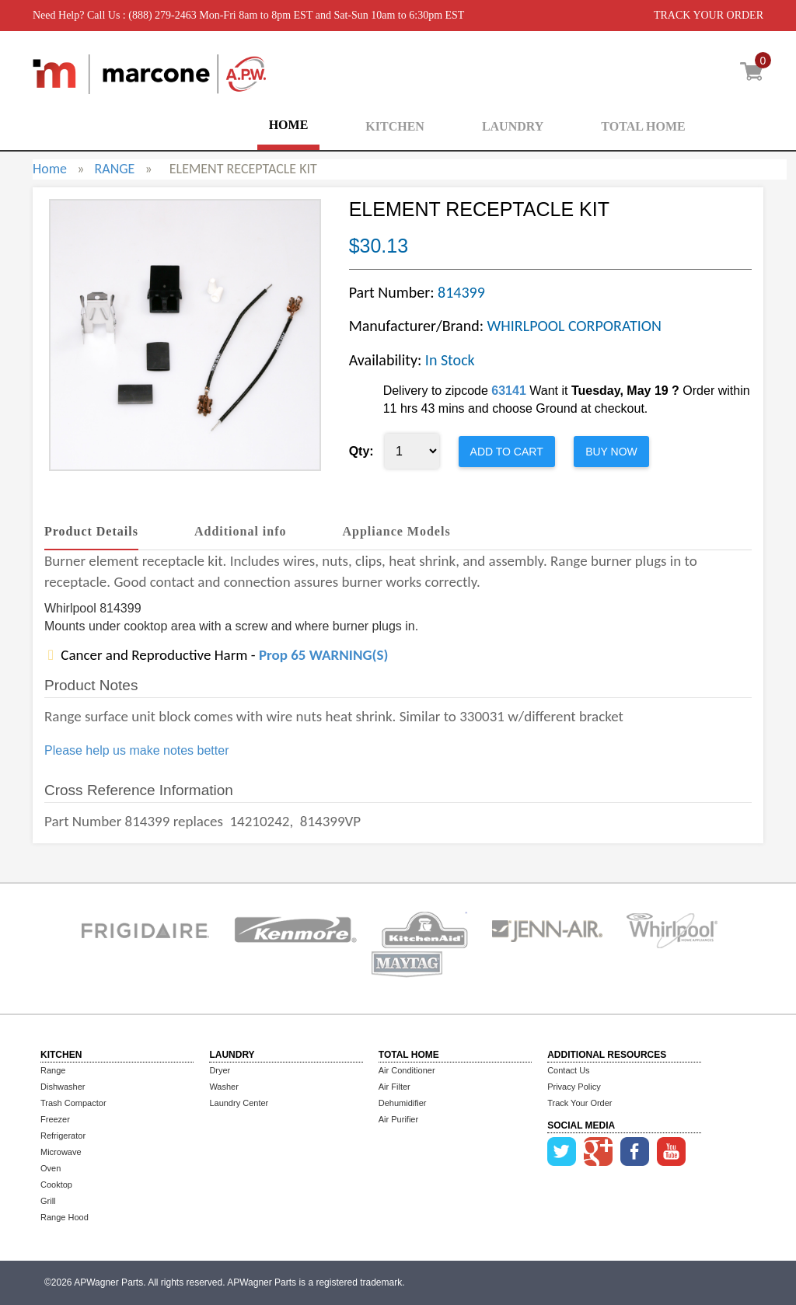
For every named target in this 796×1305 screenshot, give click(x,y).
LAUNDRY (512, 126)
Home (50, 168)
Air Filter (394, 1086)
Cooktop (56, 1184)
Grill (48, 1201)
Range (52, 1070)
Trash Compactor (73, 1103)
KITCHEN (394, 126)
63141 (508, 390)
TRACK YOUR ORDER (708, 15)
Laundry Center (238, 1103)
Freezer (55, 1119)
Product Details (91, 531)
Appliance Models (397, 531)
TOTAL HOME (643, 126)
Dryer (219, 1070)
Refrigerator (63, 1135)
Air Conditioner (407, 1070)
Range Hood (64, 1217)
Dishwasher (62, 1086)
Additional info (240, 531)
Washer (224, 1086)
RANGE (114, 168)
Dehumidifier (403, 1103)
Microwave (61, 1152)
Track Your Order (579, 1103)
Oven (50, 1168)
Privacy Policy (573, 1086)
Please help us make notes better (136, 750)
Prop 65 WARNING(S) (323, 655)
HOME (289, 124)
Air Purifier (398, 1119)
